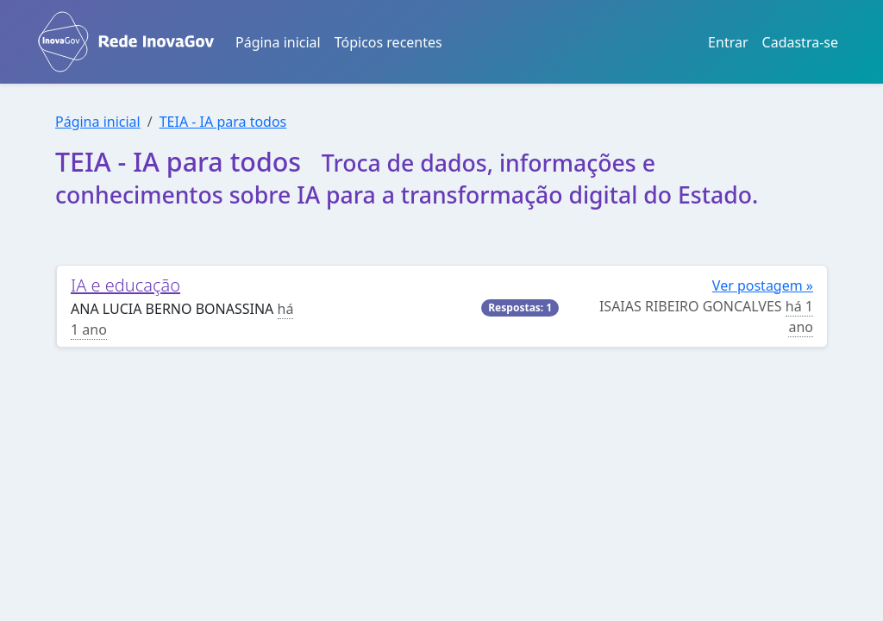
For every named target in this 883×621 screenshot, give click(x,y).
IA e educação (125, 285)
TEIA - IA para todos (223, 121)
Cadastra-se (800, 42)
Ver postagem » (762, 285)
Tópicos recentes (388, 42)
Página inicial (278, 42)
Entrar (728, 42)
